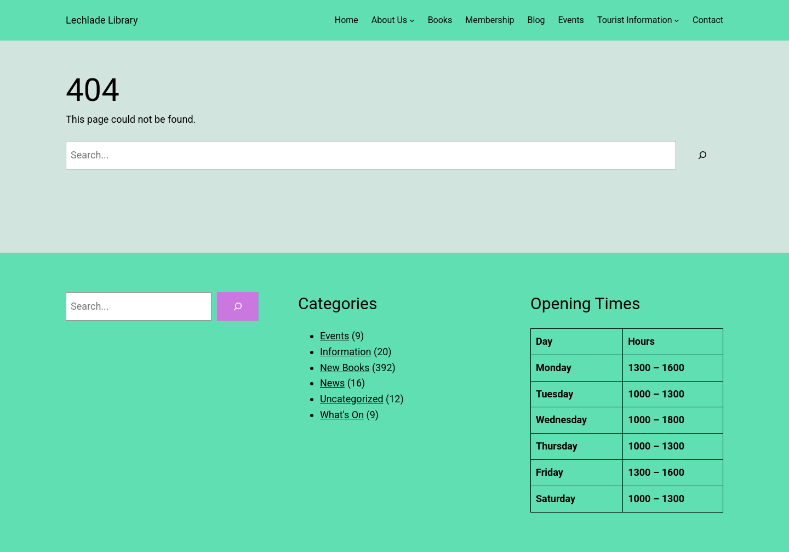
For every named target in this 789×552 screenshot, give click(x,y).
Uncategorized (352, 399)
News (332, 383)
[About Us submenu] (412, 20)
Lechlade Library (102, 20)
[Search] (702, 155)
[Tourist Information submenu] (676, 20)
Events (334, 336)
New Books (345, 367)
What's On (342, 414)
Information (345, 351)
